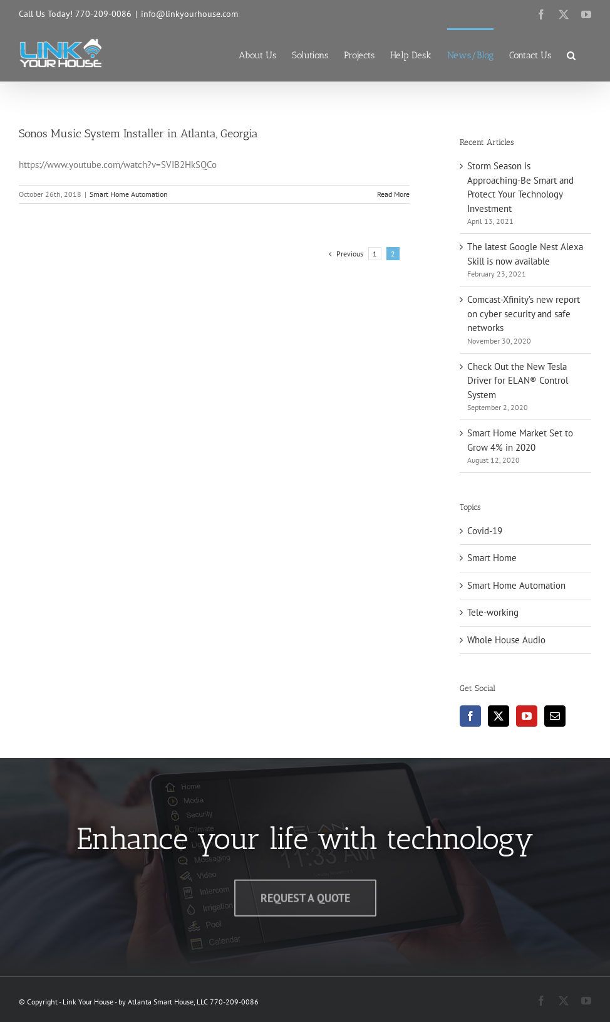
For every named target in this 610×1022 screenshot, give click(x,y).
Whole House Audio (506, 640)
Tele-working (493, 612)
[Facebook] (470, 716)
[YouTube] (526, 716)
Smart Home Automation (129, 194)
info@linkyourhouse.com (189, 13)
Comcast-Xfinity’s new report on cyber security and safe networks (523, 313)
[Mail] (555, 716)
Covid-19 (484, 531)
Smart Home (492, 558)
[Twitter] (498, 716)
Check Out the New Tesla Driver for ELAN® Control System (517, 381)
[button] (571, 54)
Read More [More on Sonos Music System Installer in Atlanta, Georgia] (393, 194)
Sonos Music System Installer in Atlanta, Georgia (138, 133)
